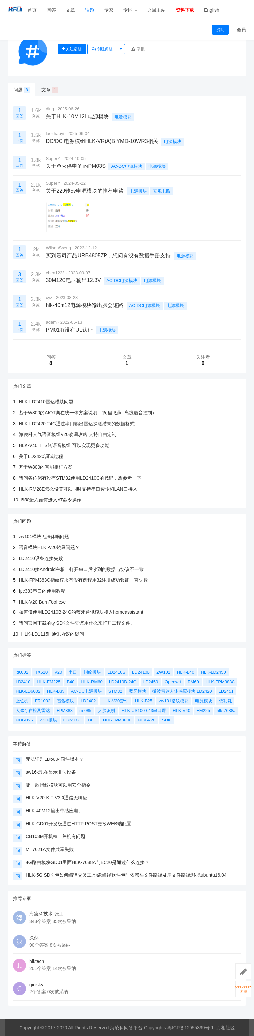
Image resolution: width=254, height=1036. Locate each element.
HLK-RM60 (91, 681)
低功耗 (225, 700)
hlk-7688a (226, 710)
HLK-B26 (24, 720)
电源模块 (123, 116)
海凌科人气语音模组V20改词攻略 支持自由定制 (67, 434)
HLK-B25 (143, 700)
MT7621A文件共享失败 (50, 849)
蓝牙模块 (137, 691)
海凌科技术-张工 (46, 913)
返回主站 (156, 10)
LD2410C (73, 720)
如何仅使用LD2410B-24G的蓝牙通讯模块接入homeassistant (81, 612)
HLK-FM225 (48, 681)
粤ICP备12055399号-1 (190, 1027)
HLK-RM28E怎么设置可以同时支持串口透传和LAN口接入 (78, 489)
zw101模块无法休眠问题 (44, 536)
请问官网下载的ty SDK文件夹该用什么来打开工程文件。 (77, 623)
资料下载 (185, 10)
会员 (241, 29)
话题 (89, 10)
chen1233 (55, 272)
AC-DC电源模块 (126, 166)
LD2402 (88, 700)
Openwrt (173, 681)
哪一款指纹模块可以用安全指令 (58, 785)
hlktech (36, 961)
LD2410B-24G (123, 681)
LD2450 (150, 681)
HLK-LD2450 (213, 672)
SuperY (53, 158)
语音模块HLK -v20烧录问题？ (49, 547)
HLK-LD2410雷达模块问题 (46, 401)
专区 (130, 10)
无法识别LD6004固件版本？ (55, 759)
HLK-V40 (181, 710)
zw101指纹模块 (174, 700)
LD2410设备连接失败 (41, 558)
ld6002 (22, 672)
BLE (92, 720)
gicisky (36, 984)
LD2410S (116, 672)
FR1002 (42, 700)
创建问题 (102, 49)
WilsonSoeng (58, 247)
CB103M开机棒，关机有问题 (55, 836)
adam (51, 322)
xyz (49, 297)
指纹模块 (92, 672)
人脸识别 (106, 710)
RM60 (193, 681)
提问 (220, 29)
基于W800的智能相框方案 (46, 467)
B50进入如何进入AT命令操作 (51, 499)
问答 (51, 10)
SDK (166, 720)
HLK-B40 (185, 672)
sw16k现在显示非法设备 (51, 772)
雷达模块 (65, 700)
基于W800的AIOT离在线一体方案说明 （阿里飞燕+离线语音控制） (88, 412)
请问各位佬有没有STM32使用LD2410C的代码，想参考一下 (80, 478)
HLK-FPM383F (117, 720)
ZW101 (163, 672)
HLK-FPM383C (220, 681)
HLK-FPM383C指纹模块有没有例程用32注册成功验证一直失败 (83, 580)
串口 (72, 672)
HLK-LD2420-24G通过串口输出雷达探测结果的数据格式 (77, 423)
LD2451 (225, 691)
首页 (32, 10)
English (211, 10)
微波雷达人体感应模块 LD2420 (182, 691)
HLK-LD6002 (28, 691)
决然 (34, 937)
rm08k (85, 710)
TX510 (41, 672)
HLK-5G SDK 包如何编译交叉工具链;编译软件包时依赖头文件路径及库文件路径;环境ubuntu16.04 (126, 875)
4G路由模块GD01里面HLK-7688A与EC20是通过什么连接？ (87, 862)
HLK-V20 (146, 720)
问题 (21, 90)
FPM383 (65, 710)
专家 (108, 10)
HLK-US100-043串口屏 (144, 710)
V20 (58, 672)
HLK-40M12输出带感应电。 (54, 810)
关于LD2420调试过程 (41, 456)
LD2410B (141, 672)
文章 (70, 10)
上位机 (22, 700)
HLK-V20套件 (115, 700)
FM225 (203, 710)
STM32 (115, 691)
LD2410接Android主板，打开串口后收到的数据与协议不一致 (81, 569)
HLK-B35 (55, 691)
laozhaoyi (55, 133)
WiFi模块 (48, 720)
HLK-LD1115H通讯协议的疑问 (52, 634)
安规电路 (161, 191)
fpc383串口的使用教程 (42, 591)
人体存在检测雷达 (33, 710)
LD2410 (23, 681)
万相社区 (225, 1027)
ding (50, 108)
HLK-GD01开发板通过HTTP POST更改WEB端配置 (78, 823)
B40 (70, 681)
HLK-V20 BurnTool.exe (42, 602)
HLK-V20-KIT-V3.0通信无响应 (56, 797)
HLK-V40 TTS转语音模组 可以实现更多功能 (64, 445)
